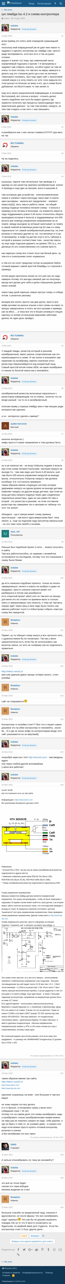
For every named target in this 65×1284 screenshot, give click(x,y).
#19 (61, 1178)
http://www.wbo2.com (24, 800)
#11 (61, 630)
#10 (61, 578)
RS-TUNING (17, 143)
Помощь (49, 1272)
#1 (62, 36)
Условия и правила (11, 1272)
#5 (62, 346)
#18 (61, 1155)
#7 (62, 434)
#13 (61, 696)
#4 (62, 176)
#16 (61, 785)
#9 (62, 542)
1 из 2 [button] (24, 1236)
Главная (6, 1275)
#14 (61, 719)
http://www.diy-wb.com (11, 1088)
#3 (62, 153)
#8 (62, 460)
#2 (62, 127)
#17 (61, 1073)
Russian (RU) (9, 1268)
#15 (61, 752)
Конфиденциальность (32, 1272)
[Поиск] (60, 3)
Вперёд (35, 1236)
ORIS (13, 1144)
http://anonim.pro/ (38, 757)
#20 (61, 1207)
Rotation (15, 620)
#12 (61, 666)
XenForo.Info (20, 1281)
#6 (62, 388)
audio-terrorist (19, 423)
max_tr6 (15, 531)
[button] (3, 3)
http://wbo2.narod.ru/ (12, 671)
